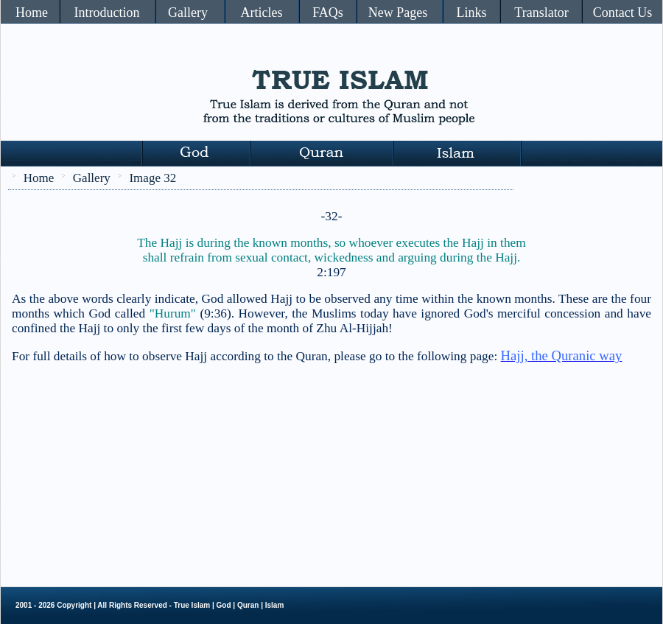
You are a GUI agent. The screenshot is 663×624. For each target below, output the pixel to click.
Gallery (188, 12)
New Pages (397, 12)
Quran (248, 605)
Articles (262, 12)
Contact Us (623, 12)
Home (31, 12)
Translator (541, 12)
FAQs (327, 12)
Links (471, 12)
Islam (274, 605)
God (224, 605)
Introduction (107, 12)
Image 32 (152, 178)
